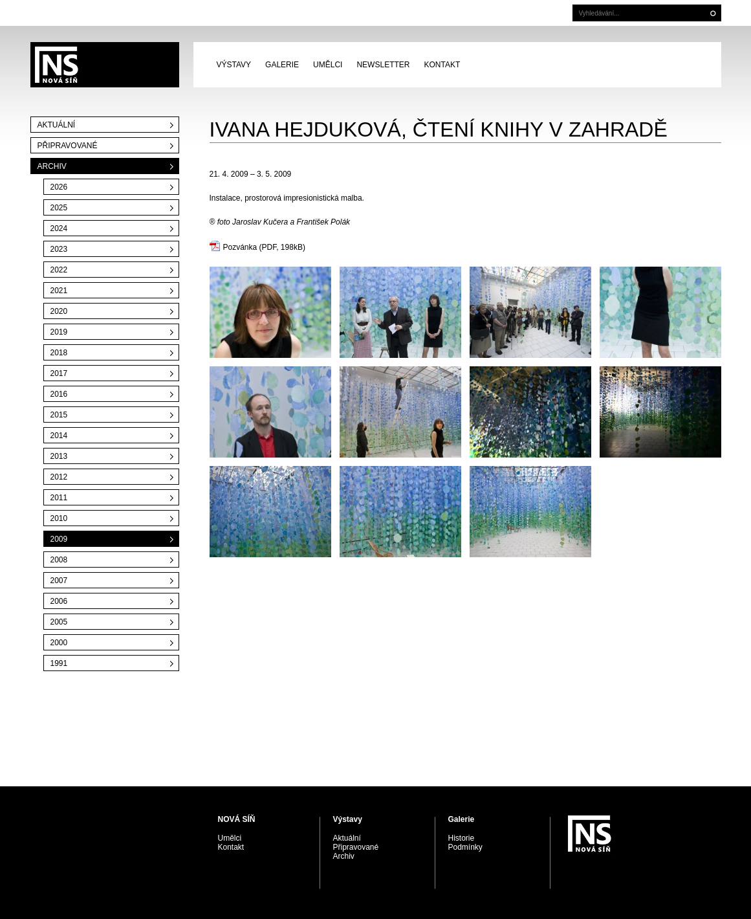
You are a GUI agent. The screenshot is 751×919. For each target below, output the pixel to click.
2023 (59, 249)
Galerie (282, 64)
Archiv (52, 166)
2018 (59, 352)
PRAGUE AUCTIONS (104, 64)
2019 (59, 332)
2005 (59, 621)
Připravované (68, 145)
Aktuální (57, 124)
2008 (59, 559)
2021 (59, 290)
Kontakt (442, 64)
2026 (59, 187)
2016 (59, 394)
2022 (59, 269)
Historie (461, 838)
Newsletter (382, 64)
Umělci (327, 64)
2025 (59, 207)
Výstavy (234, 64)
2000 (59, 642)
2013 (59, 456)
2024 (59, 228)
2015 (59, 414)
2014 (59, 435)
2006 (59, 601)
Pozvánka (240, 247)
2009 (59, 539)
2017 (59, 373)
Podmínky (465, 847)
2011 (59, 497)
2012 (59, 477)
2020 (59, 311)
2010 (59, 518)
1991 (59, 663)
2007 (59, 580)
